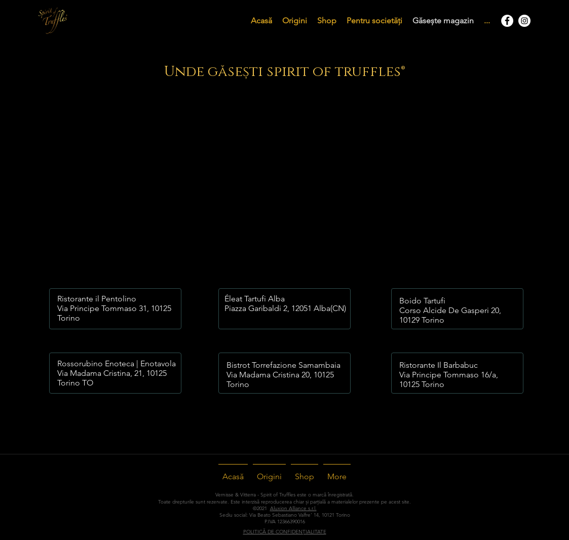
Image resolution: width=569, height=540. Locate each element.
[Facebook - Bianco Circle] (507, 21)
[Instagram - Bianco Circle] (524, 21)
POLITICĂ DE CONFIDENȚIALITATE (284, 531)
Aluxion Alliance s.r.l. (293, 508)
